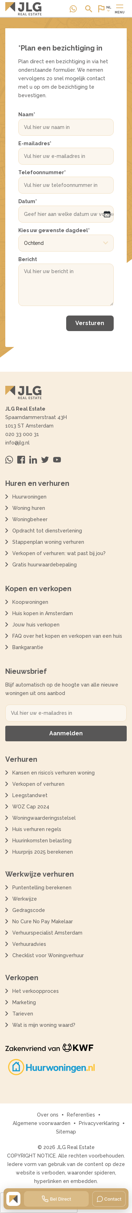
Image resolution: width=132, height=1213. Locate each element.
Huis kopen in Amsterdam (42, 613)
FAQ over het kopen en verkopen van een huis (67, 636)
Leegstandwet (30, 795)
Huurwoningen (29, 497)
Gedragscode (28, 910)
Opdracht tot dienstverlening (47, 531)
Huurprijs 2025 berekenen (42, 852)
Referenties (81, 1115)
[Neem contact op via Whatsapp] (73, 9)
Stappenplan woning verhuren (48, 542)
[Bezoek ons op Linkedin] (33, 460)
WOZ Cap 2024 (30, 806)
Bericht (27, 259)
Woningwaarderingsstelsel (44, 818)
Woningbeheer (30, 519)
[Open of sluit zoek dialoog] (89, 9)
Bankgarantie (27, 647)
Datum (27, 201)
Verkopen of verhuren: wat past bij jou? (59, 553)
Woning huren (28, 508)
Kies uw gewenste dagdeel (54, 230)
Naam (26, 114)
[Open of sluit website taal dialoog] (104, 9)
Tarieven (22, 1014)
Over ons (47, 1115)
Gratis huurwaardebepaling (44, 564)
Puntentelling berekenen (41, 887)
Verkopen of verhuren (38, 784)
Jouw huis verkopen (35, 625)
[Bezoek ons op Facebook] (21, 460)
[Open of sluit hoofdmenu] (120, 9)
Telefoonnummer (42, 172)
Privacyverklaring (99, 1123)
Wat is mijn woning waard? (43, 1025)
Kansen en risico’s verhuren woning (53, 773)
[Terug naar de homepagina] (23, 9)
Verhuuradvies (29, 944)
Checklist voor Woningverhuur (48, 955)
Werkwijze (24, 899)
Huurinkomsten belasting (41, 840)
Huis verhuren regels (36, 829)
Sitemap (66, 1132)
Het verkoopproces (35, 991)
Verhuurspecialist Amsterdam (47, 933)
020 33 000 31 (22, 434)
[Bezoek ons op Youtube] (57, 460)
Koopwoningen (30, 602)
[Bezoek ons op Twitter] (45, 460)
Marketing (24, 1002)
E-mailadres (34, 143)
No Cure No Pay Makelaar (42, 921)
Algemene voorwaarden (41, 1123)
